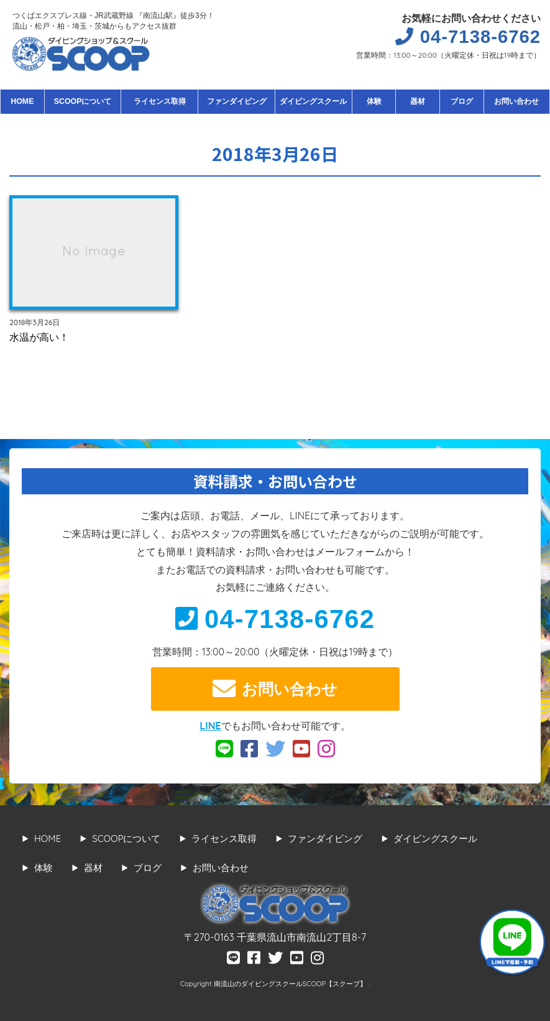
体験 (374, 101)
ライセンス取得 (160, 101)
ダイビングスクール (313, 101)
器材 (417, 101)
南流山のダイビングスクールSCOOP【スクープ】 (291, 983)
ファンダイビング (237, 101)
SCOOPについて (83, 101)
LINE (210, 725)
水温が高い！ (39, 337)
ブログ (462, 101)
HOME (22, 101)
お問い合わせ (516, 101)
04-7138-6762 (275, 619)
